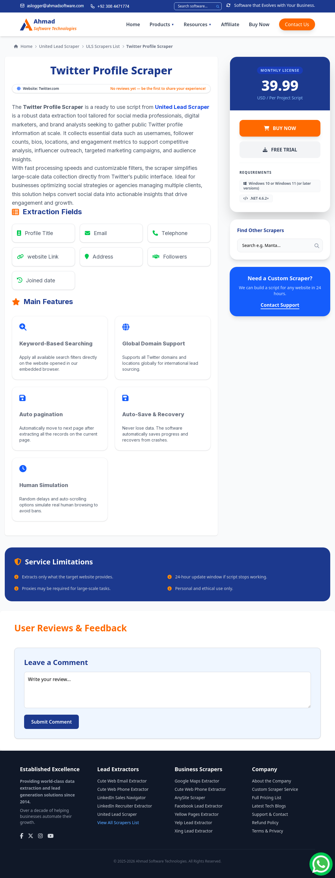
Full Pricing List (266, 797)
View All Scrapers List (118, 822)
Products (162, 24)
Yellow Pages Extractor (197, 814)
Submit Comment (51, 722)
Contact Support (280, 305)
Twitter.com (49, 88)
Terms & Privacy (267, 831)
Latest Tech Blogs (269, 806)
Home (133, 24)
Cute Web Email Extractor (122, 781)
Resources (198, 24)
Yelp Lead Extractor (193, 822)
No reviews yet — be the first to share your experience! (158, 88)
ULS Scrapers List (103, 46)
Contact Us (297, 24)
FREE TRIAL (280, 149)
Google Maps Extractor (197, 781)
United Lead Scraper (59, 46)
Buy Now (259, 24)
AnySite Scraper (190, 797)
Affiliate (230, 24)
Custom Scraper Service (275, 789)
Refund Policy (265, 822)
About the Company (271, 781)
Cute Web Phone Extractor (122, 789)
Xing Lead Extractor (194, 831)
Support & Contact (270, 814)
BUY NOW (280, 128)
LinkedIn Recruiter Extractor (124, 806)
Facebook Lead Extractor (199, 806)
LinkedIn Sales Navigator (121, 797)
